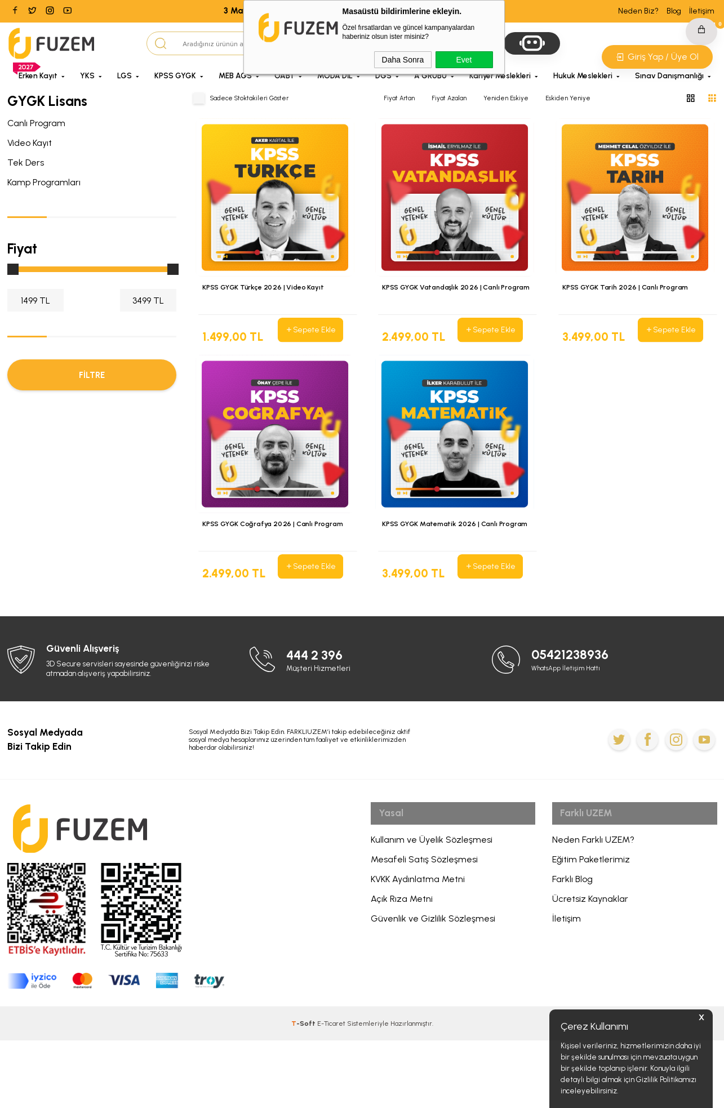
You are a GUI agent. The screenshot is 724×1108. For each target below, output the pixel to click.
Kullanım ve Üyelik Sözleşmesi (431, 911)
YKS (87, 75)
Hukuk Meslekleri (582, 75)
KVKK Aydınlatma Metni (418, 951)
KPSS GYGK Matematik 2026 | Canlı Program (444, 564)
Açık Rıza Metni (402, 970)
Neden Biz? (638, 11)
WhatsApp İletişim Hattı (570, 735)
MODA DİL (335, 75)
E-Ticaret (331, 1091)
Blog (674, 11)
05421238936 (576, 722)
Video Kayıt (29, 142)
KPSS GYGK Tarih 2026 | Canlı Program (630, 287)
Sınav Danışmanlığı (669, 75)
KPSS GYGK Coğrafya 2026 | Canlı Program (277, 558)
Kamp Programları (44, 182)
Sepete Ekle (310, 330)
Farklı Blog (572, 951)
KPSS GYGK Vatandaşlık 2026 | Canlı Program (445, 293)
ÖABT (284, 75)
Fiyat (22, 248)
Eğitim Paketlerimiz (591, 931)
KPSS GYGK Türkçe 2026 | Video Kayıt (267, 287)
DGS (383, 75)
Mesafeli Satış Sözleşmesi (424, 931)
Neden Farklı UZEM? (593, 911)
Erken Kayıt (38, 75)
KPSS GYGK (175, 75)
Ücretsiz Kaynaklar (590, 970)
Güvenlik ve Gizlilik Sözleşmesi (433, 990)
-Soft (304, 1091)
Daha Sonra (403, 59)
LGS (124, 75)
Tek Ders (25, 162)
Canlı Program (36, 123)
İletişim (701, 11)
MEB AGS (235, 75)
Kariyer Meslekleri (500, 75)
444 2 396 (319, 722)
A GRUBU (430, 75)
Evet (464, 59)
